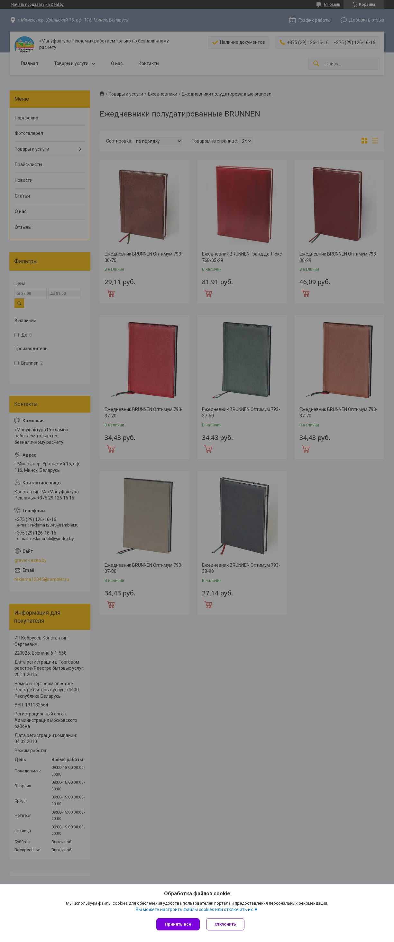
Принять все (178, 924)
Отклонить (225, 924)
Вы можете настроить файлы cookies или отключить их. (195, 909)
